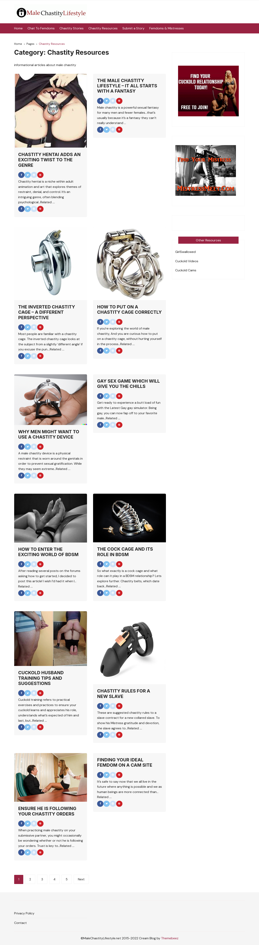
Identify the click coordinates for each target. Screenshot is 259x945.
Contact (20, 923)
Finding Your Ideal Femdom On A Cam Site (124, 762)
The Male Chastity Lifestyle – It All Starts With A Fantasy (127, 86)
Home (18, 28)
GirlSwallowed (185, 252)
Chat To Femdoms (41, 28)
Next (81, 879)
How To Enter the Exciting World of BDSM (48, 552)
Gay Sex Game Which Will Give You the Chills (128, 383)
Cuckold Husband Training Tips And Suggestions (41, 678)
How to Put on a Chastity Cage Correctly (129, 309)
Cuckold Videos (186, 261)
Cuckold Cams (185, 270)
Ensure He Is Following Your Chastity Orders (47, 811)
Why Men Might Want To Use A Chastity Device (48, 434)
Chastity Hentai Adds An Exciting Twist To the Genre (49, 160)
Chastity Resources (103, 28)
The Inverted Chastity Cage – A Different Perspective (46, 312)
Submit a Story (133, 28)
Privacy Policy (24, 913)
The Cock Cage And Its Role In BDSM (125, 551)
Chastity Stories (71, 28)
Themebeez (169, 938)
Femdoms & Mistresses (166, 28)
